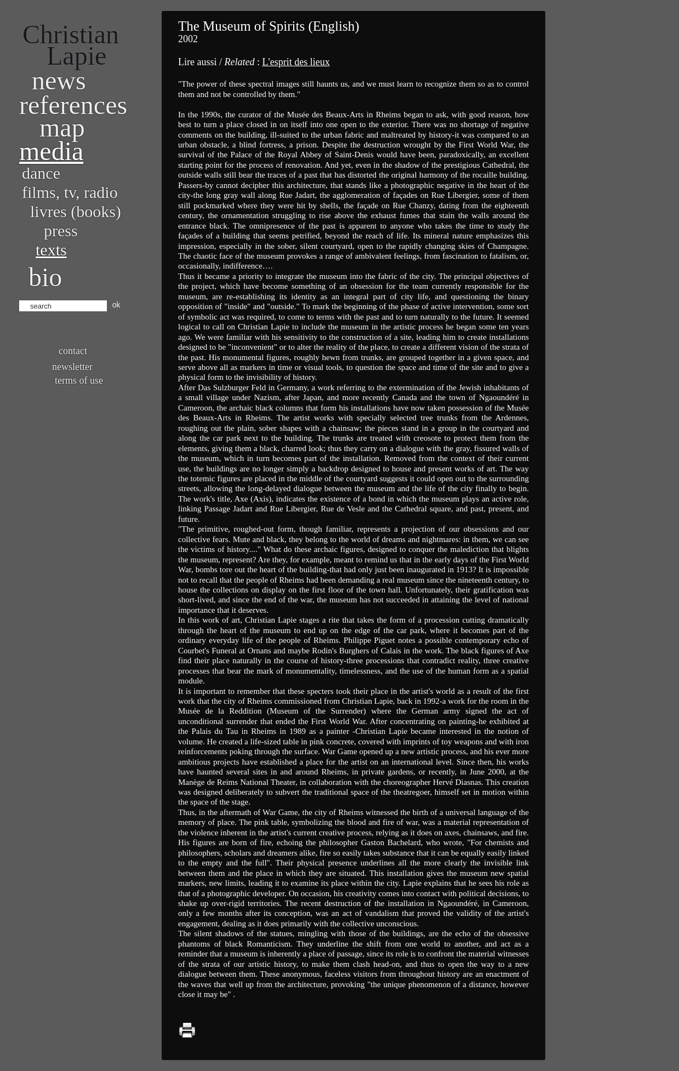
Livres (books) (75, 211)
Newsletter (72, 366)
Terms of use (79, 380)
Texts (51, 250)
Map (62, 127)
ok (116, 304)
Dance (41, 173)
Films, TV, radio (70, 192)
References (73, 104)
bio (45, 277)
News (59, 80)
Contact (73, 350)
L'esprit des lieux (295, 61)
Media (51, 151)
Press (61, 230)
